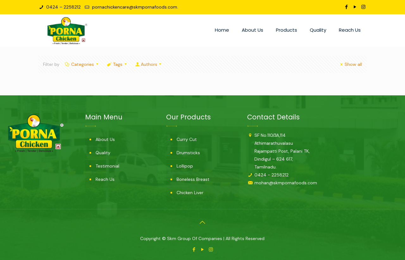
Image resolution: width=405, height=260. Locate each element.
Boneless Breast (193, 179)
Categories (82, 64)
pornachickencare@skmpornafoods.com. (134, 7)
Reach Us (105, 179)
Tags (117, 64)
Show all (350, 64)
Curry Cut (187, 139)
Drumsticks (188, 152)
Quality (103, 152)
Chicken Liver (190, 192)
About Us (105, 139)
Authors (148, 64)
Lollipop (185, 166)
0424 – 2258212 (63, 7)
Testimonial (107, 166)
